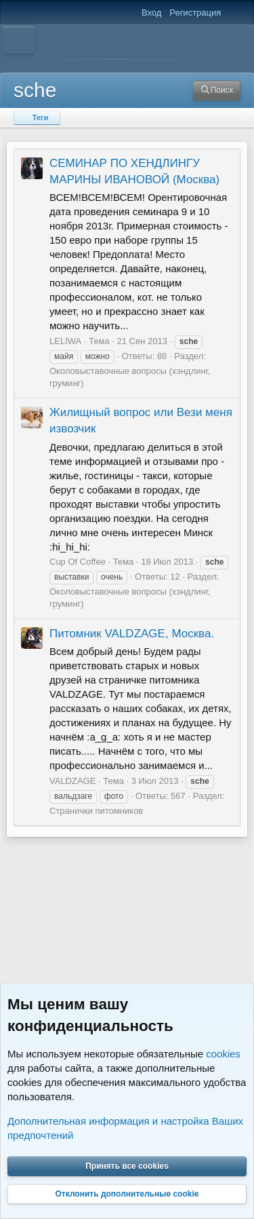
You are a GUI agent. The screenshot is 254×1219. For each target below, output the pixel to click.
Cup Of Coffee (77, 562)
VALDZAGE (72, 781)
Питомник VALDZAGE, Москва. (131, 633)
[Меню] (19, 40)
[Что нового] (235, 13)
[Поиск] (216, 90)
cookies (223, 1053)
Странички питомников (96, 811)
